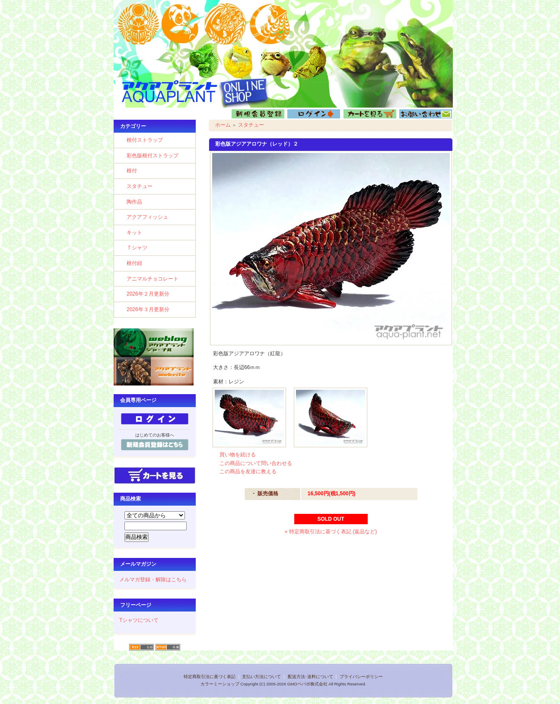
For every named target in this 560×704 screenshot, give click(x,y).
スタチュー (140, 186)
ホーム (223, 125)
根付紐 (134, 263)
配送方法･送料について (310, 676)
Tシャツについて (139, 620)
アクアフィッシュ (147, 217)
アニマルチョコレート (152, 279)
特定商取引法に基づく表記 (209, 676)
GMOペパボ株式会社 (307, 684)
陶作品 (134, 202)
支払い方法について (261, 676)
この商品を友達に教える (248, 471)
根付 (132, 171)
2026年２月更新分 (148, 294)
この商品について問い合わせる (256, 463)
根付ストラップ (145, 140)
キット (134, 232)
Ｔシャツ (137, 248)
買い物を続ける (238, 455)
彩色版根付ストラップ (152, 156)
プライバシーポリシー (361, 676)
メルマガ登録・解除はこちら (153, 580)
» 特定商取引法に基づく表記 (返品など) (331, 532)
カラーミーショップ (219, 684)
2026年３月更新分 (148, 309)
